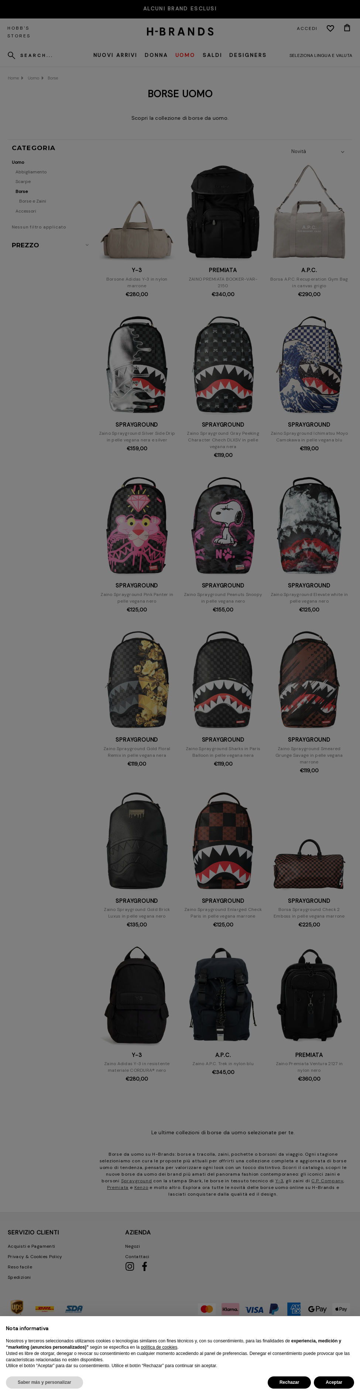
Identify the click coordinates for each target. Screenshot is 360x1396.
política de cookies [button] (159, 1347)
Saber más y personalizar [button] (44, 1382)
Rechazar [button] (289, 1382)
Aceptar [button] (334, 1382)
